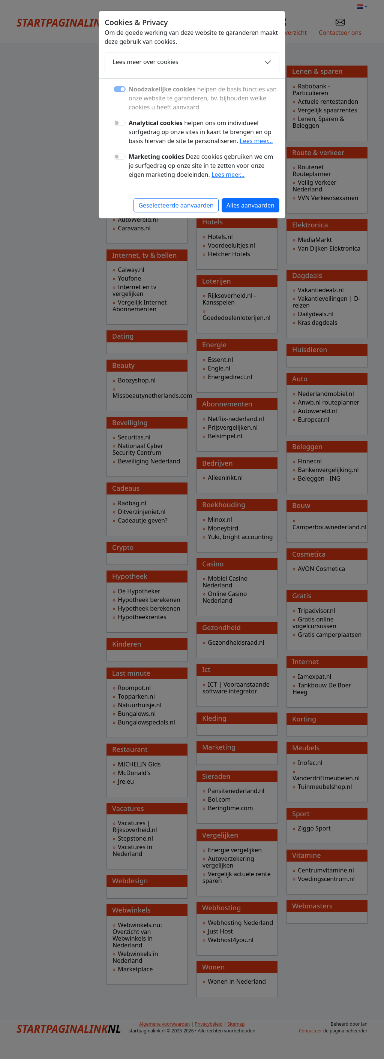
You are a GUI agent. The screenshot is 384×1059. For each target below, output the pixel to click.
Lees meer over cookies (145, 62)
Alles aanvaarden (250, 205)
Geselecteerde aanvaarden (175, 205)
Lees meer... (256, 141)
